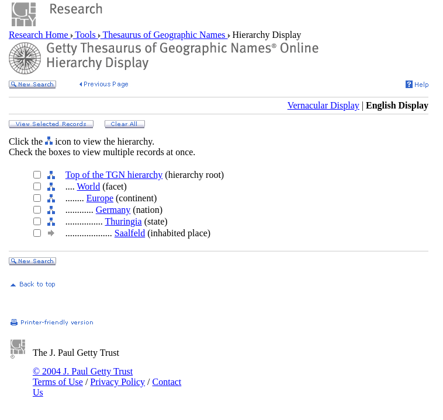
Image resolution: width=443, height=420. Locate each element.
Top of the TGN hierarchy (114, 175)
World (89, 186)
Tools (85, 35)
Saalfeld (130, 233)
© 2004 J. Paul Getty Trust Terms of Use (83, 376)
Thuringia (123, 221)
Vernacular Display (323, 105)
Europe (99, 198)
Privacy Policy (117, 382)
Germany (113, 210)
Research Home (40, 35)
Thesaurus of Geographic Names (164, 35)
